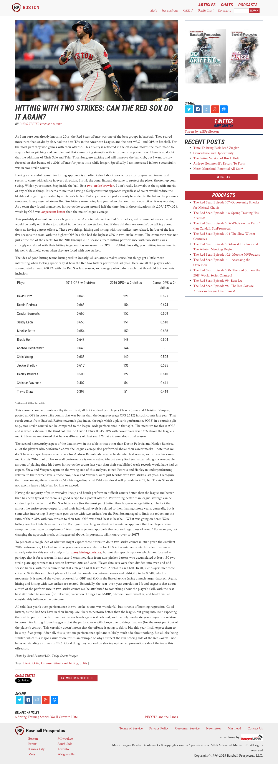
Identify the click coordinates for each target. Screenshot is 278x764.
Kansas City (36, 749)
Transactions (170, 10)
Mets (31, 754)
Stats (153, 10)
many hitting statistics (86, 552)
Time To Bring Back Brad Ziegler (216, 148)
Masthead (234, 728)
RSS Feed (223, 176)
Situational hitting (65, 663)
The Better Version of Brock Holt (216, 158)
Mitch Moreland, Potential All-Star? (218, 168)
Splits (83, 663)
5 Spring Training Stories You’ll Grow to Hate (46, 717)
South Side (65, 744)
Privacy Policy (159, 728)
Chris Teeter (29, 124)
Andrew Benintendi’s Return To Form (219, 163)
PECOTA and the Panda (161, 717)
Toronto (63, 749)
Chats (227, 4)
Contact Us (255, 728)
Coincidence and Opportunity (213, 153)
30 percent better (53, 212)
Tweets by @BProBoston (202, 131)
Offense (46, 663)
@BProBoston (223, 125)
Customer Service (187, 728)
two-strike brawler (100, 185)
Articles (206, 4)
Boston (31, 7)
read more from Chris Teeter (77, 678)
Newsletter (213, 728)
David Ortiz (31, 663)
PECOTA (188, 10)
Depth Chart (206, 10)
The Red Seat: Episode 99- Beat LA (217, 280)
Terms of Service (131, 728)
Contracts (224, 10)
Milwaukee (65, 738)
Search (254, 10)
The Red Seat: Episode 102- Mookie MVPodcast (226, 254)
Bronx (32, 744)
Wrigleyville (66, 754)
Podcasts (247, 4)
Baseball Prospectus (45, 730)
